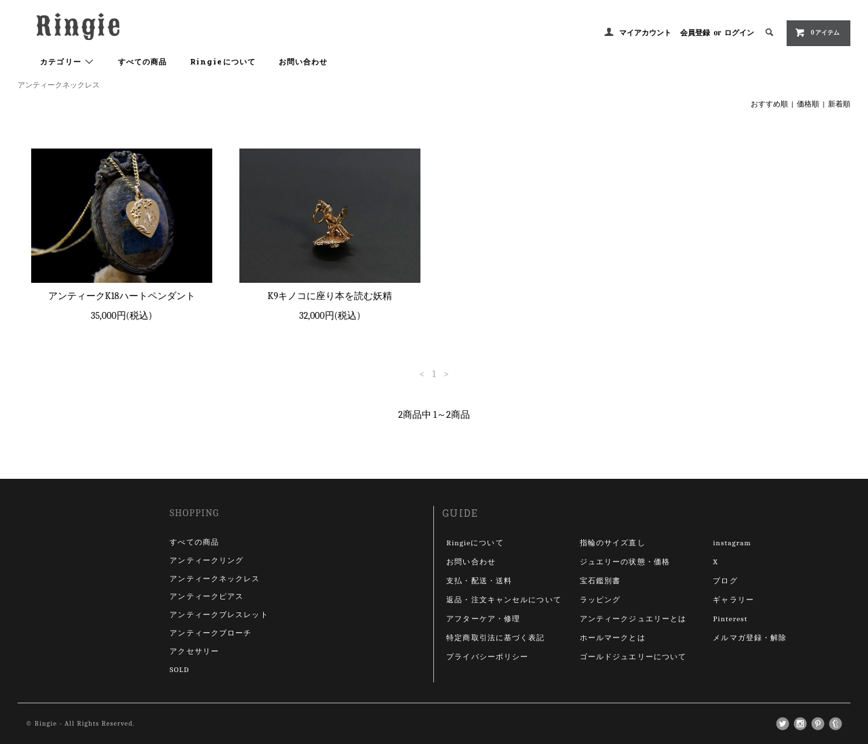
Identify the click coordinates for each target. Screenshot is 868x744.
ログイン (739, 32)
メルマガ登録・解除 (750, 637)
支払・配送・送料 (479, 580)
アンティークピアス (206, 596)
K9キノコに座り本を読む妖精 (330, 296)
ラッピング (600, 599)
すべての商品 (142, 61)
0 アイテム (817, 32)
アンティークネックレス (59, 85)
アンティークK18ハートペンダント (121, 296)
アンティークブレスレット (219, 614)
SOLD (179, 669)
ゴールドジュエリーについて (633, 656)
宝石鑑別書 (600, 580)
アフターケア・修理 (483, 618)
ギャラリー (733, 599)
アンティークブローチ (211, 633)
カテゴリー (67, 61)
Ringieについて (223, 61)
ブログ (725, 580)
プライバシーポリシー (487, 656)
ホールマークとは (613, 637)
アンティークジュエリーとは (633, 618)
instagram (732, 543)
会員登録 (695, 32)
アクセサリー (194, 651)
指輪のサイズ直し (613, 543)
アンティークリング (206, 560)
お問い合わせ (303, 61)
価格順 (808, 104)
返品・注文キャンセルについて (503, 599)
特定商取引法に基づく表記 (495, 637)
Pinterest (730, 618)
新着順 (839, 104)
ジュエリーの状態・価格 (625, 561)
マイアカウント (645, 32)
